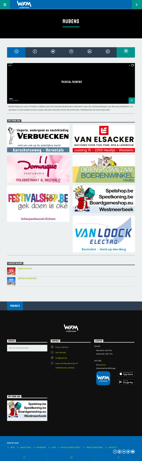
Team (53, 447)
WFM (10, 65)
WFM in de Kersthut (27, 278)
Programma (41, 447)
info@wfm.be (61, 358)
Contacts (112, 447)
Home (12, 447)
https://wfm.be (61, 347)
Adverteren (25, 447)
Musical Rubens (71, 82)
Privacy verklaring (94, 447)
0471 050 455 (60, 352)
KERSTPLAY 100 (25, 268)
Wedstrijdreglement (71, 447)
